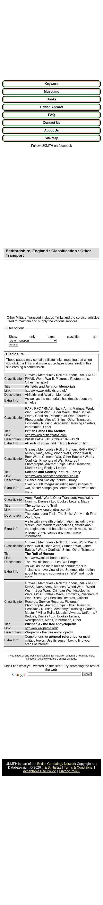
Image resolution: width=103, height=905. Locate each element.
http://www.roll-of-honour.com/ (46, 558)
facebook (65, 145)
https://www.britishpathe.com (46, 435)
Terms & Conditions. (78, 767)
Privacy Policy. (69, 771)
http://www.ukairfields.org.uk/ (46, 390)
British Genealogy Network (56, 764)
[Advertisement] (38, 40)
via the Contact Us (59, 658)
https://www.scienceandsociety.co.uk (51, 476)
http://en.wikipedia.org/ (41, 628)
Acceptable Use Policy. (39, 771)
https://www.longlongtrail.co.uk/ (47, 509)
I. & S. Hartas (51, 767)
